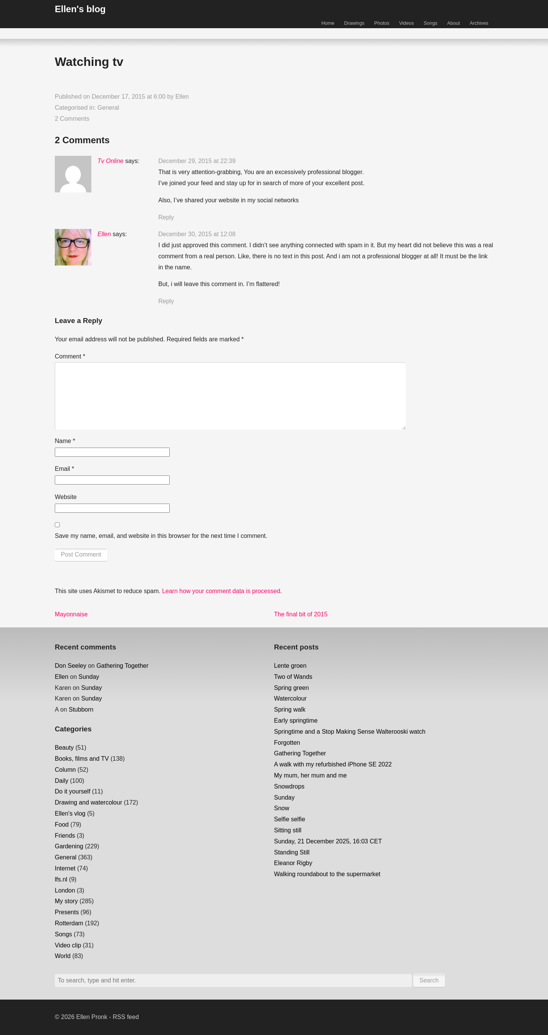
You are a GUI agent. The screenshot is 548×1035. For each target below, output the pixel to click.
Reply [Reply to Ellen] (166, 301)
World (63, 956)
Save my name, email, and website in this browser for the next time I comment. (161, 536)
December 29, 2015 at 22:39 (197, 161)
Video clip (68, 945)
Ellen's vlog (70, 813)
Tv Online (110, 161)
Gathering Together (122, 665)
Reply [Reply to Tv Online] (166, 217)
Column (65, 769)
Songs (430, 23)
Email (64, 469)
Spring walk (290, 709)
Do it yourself (72, 791)
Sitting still (287, 830)
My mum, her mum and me (310, 775)
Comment (70, 356)
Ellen (182, 96)
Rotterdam (69, 923)
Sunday (88, 676)
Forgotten (287, 742)
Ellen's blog (80, 9)
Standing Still (291, 852)
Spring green (291, 688)
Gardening (69, 846)
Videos (406, 23)
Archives (479, 23)
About (453, 23)
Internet (65, 868)
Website (66, 497)
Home (328, 23)
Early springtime (296, 720)
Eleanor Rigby (293, 863)
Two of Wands (293, 676)
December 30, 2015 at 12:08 (197, 234)
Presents (67, 912)
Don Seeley (70, 665)
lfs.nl (61, 879)
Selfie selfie (289, 819)
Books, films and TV (82, 758)
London (65, 890)
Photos (381, 23)
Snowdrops (289, 786)
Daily (61, 780)
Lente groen (290, 665)
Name (65, 441)
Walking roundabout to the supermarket (327, 874)
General (108, 107)
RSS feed (126, 1017)
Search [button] (429, 980)
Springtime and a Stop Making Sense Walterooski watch (349, 731)
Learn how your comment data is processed (221, 591)
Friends (65, 835)
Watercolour (290, 698)
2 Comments (72, 118)
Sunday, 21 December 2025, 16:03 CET (328, 841)
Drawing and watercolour (88, 802)
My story (66, 901)
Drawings (354, 23)
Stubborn (80, 709)
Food (61, 824)
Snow (281, 808)
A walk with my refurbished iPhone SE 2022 (333, 764)
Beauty (64, 747)
